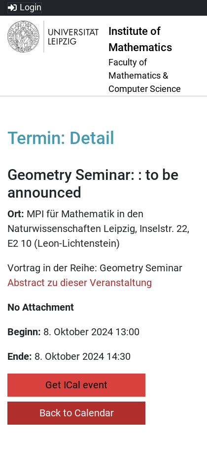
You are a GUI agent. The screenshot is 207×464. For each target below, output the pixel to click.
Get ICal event (76, 385)
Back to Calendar (76, 413)
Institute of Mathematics (140, 39)
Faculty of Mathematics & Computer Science (144, 75)
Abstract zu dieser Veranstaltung (79, 283)
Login (30, 7)
